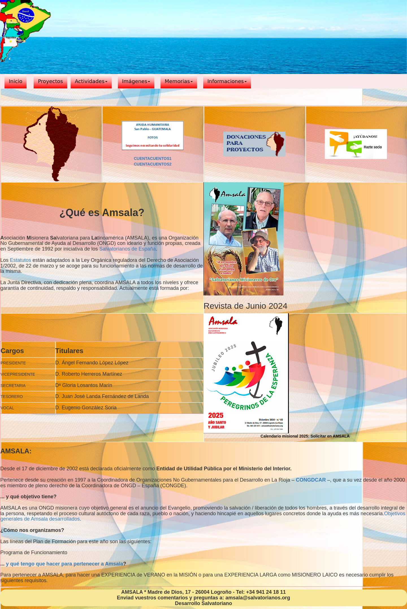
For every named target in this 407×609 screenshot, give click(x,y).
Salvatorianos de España (127, 249)
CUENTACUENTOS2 (152, 164)
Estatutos (20, 260)
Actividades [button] (91, 81)
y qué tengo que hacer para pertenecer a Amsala (64, 564)
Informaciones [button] (227, 81)
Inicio (15, 81)
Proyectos (50, 81)
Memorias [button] (179, 81)
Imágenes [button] (136, 81)
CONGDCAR (311, 480)
